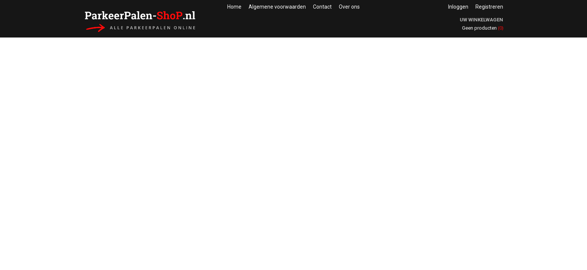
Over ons (349, 7)
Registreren (489, 7)
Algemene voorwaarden (277, 7)
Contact (322, 7)
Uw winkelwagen (481, 19)
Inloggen (458, 7)
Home (234, 7)
